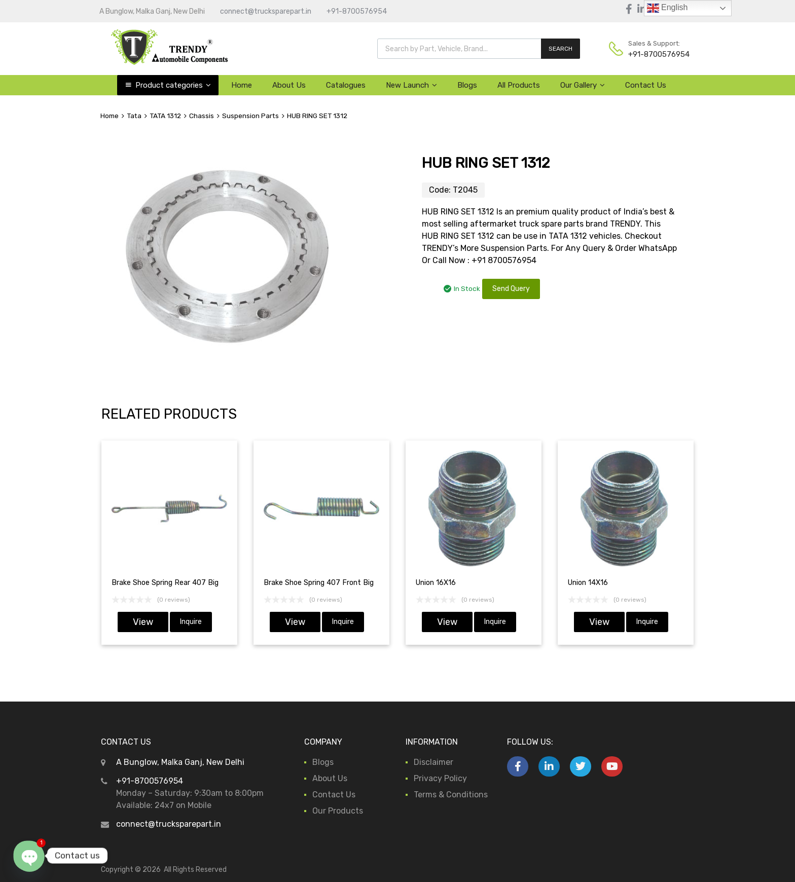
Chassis (201, 116)
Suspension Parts (250, 116)
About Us (289, 85)
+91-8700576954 (357, 11)
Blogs (467, 85)
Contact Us (645, 85)
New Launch (411, 85)
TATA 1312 (165, 116)
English (667, 8)
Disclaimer (433, 762)
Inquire (191, 621)
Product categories (173, 85)
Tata (134, 116)
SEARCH (560, 48)
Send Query (511, 288)
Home (241, 85)
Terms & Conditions (451, 794)
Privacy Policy (440, 778)
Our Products (337, 811)
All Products (518, 85)
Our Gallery (582, 85)
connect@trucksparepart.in (265, 11)
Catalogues (346, 85)
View (143, 622)
